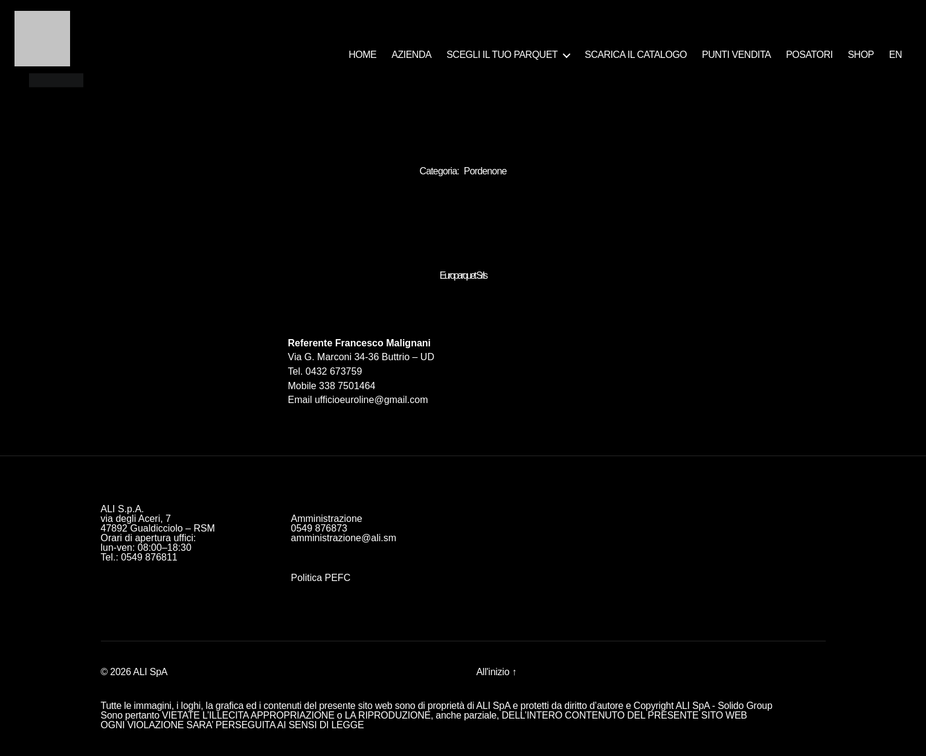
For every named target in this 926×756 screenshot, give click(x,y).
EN (895, 54)
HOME (362, 54)
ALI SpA (150, 672)
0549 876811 (149, 557)
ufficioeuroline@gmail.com (371, 400)
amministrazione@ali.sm (344, 538)
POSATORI (809, 54)
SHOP (860, 54)
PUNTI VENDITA (736, 54)
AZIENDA (411, 54)
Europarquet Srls (463, 275)
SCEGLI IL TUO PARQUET (502, 54)
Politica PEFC (321, 578)
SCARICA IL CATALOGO (636, 54)
